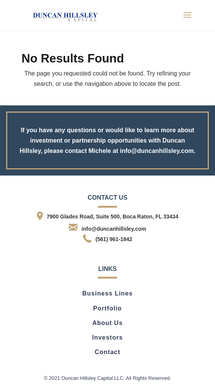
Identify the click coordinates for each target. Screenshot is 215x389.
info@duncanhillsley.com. (157, 151)
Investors (107, 337)
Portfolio (107, 308)
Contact (108, 352)
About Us (107, 323)
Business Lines (107, 293)
